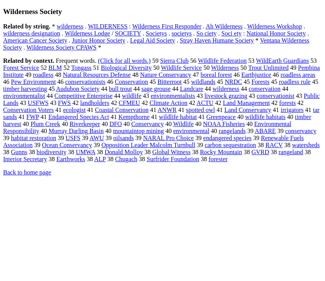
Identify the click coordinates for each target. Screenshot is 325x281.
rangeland (291, 152)
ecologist (74, 110)
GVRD (260, 152)
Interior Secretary (25, 159)
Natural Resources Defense (97, 74)
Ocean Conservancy (67, 145)
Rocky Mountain (221, 152)
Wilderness (225, 67)
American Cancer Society (35, 40)
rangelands (231, 131)
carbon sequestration (230, 145)
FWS (64, 103)
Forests (260, 81)
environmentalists (173, 95)
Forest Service (21, 67)
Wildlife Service (181, 67)
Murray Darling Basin (75, 131)
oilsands (123, 138)
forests (287, 103)
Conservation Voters (28, 110)
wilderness (70, 26)
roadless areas (298, 74)
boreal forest (216, 74)
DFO (115, 124)
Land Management (246, 103)
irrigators (292, 110)
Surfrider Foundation (173, 159)
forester (217, 159)
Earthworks (70, 159)
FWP (33, 117)
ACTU (205, 103)
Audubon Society (78, 88)
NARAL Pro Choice (168, 138)
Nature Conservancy (165, 74)
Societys (156, 33)
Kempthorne (133, 117)
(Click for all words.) (124, 60)
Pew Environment (33, 81)
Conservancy (147, 124)
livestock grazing (225, 95)
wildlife (131, 95)
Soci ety (231, 33)
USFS (73, 138)
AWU (96, 138)
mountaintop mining (138, 131)
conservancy (300, 131)
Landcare (191, 88)
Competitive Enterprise (84, 95)
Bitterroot (170, 81)
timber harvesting (25, 88)
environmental (191, 131)
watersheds (306, 145)
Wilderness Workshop (274, 26)
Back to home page (27, 172)
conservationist (276, 95)
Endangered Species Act (78, 117)
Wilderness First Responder (166, 26)
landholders (94, 103)
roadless (43, 74)
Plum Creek (45, 124)
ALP (100, 159)
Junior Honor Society (98, 40)
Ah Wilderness (224, 26)
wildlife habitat (178, 117)
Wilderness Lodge (87, 33)
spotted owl (200, 110)
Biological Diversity (126, 67)
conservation (265, 88)
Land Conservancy (247, 110)
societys (182, 33)
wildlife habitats (265, 117)
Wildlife (183, 124)
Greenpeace (221, 117)
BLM (55, 67)
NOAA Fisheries (224, 124)
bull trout (120, 88)
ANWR (167, 110)
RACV (273, 145)
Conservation (131, 81)
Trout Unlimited (268, 67)
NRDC (233, 81)
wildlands (203, 81)
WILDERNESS (107, 26)
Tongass (81, 67)
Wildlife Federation (222, 60)
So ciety (206, 33)
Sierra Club (174, 60)
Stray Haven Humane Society (217, 40)
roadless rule (295, 81)
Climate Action (168, 103)
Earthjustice (256, 74)
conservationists (85, 81)
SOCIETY (128, 33)
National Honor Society (276, 33)
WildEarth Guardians (282, 60)
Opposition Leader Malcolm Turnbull (148, 145)
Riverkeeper (84, 124)
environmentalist (24, 95)
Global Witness (171, 152)
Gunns (19, 152)
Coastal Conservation (121, 110)
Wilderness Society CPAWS (62, 47)
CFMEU (129, 103)
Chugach (126, 159)
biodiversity (51, 152)
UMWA (85, 152)
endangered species (227, 138)
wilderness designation (31, 33)
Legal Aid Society (152, 40)
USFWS (38, 103)
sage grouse (155, 88)
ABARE (265, 131)
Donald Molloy (124, 152)
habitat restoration (33, 138)
